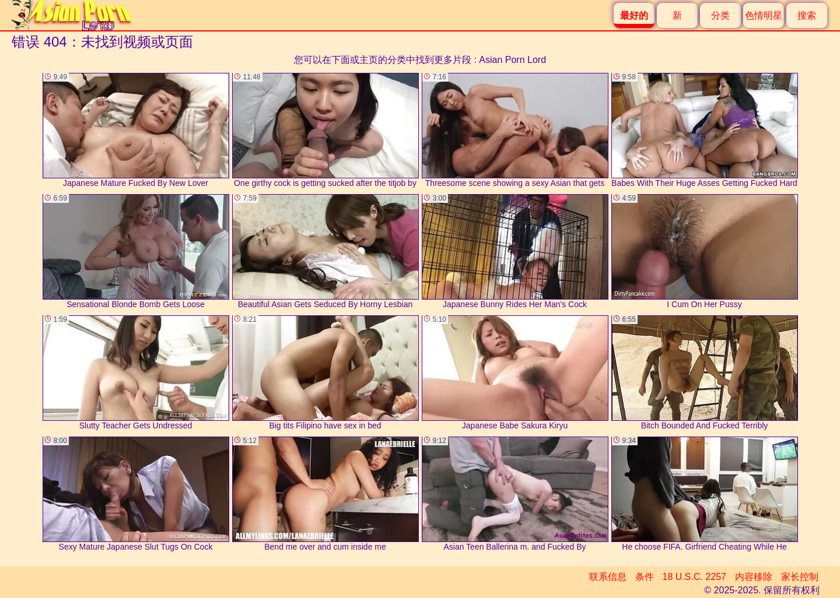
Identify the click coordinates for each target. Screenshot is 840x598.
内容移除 (753, 577)
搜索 (806, 15)
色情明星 (763, 15)
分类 (720, 15)
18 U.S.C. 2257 (694, 577)
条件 (644, 577)
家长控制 (799, 577)
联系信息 (607, 577)
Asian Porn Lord (512, 60)
